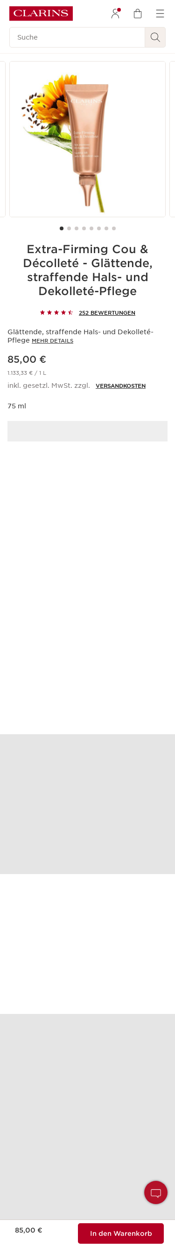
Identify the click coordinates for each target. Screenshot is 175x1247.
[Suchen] (155, 37)
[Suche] (77, 37)
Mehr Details (52, 341)
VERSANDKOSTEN (121, 386)
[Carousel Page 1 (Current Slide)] (61, 228)
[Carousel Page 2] (69, 228)
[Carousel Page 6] (99, 228)
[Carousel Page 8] (114, 228)
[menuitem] (115, 13)
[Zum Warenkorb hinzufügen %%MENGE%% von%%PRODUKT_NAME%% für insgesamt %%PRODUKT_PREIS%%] (121, 1233)
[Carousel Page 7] (106, 228)
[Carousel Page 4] (84, 228)
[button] (156, 1192)
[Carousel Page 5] (91, 228)
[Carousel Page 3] (76, 228)
